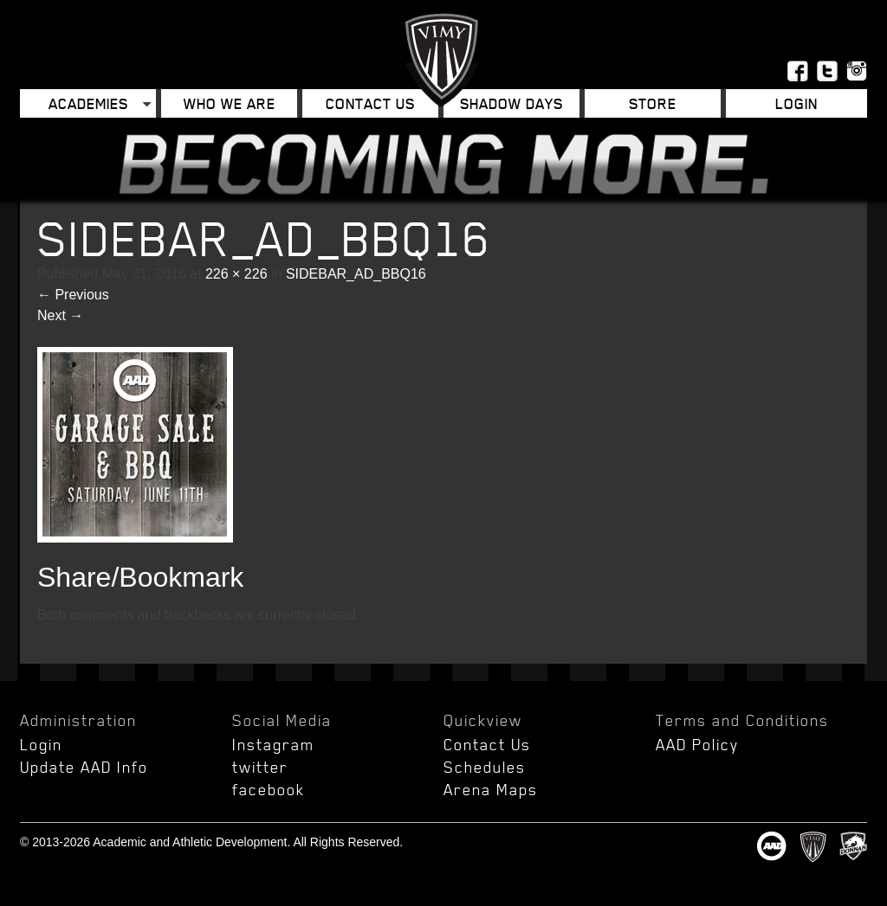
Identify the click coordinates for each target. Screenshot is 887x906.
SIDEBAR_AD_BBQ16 (356, 274)
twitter (260, 766)
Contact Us (370, 103)
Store (653, 103)
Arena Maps (491, 789)
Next (60, 315)
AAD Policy (697, 744)
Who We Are (229, 103)
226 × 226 (236, 274)
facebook (268, 789)
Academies (88, 103)
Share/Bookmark (140, 577)
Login (796, 103)
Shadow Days (511, 103)
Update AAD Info (84, 766)
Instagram (273, 744)
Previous (73, 294)
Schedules (485, 766)
